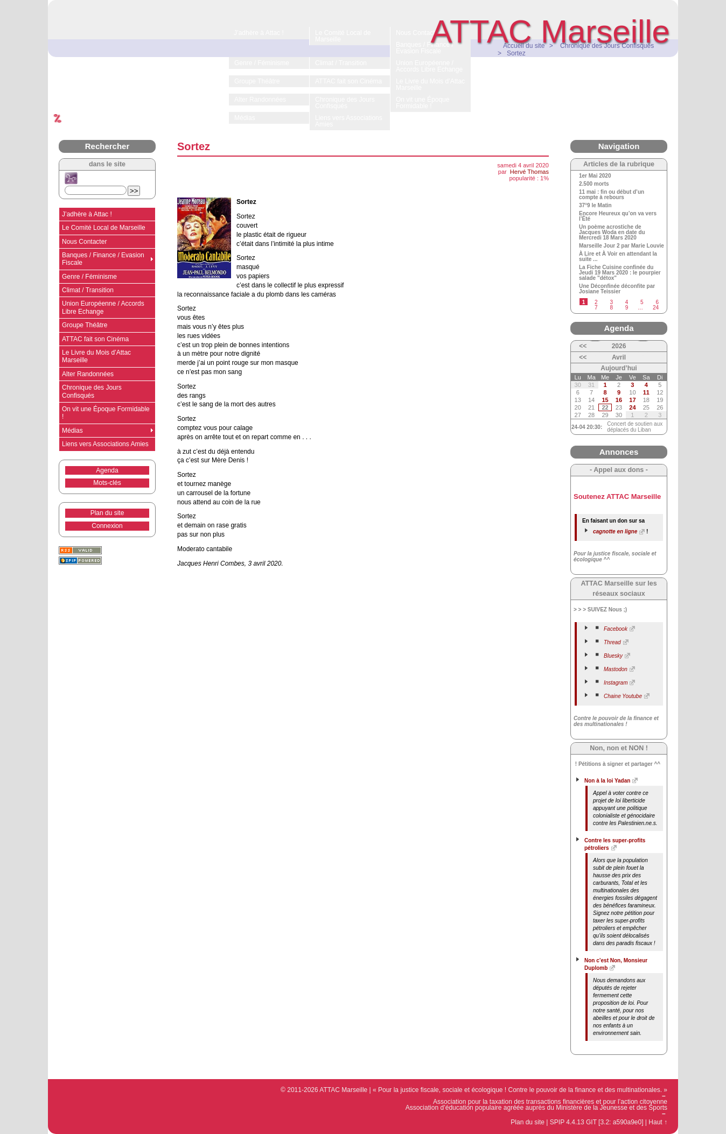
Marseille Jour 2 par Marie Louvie (621, 246)
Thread (612, 642)
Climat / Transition (88, 290)
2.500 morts (594, 184)
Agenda (107, 470)
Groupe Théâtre (85, 325)
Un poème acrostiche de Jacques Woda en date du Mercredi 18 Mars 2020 (612, 232)
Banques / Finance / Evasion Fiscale (103, 258)
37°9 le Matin (595, 205)
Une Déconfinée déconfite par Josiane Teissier (617, 289)
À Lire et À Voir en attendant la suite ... (618, 256)
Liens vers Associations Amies (105, 444)
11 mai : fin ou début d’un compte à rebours (611, 194)
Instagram (615, 683)
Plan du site (107, 513)
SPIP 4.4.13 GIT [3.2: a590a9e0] (597, 1122)
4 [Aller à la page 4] (627, 302)
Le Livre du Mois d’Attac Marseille (96, 356)
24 (632, 407)
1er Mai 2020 (595, 176)
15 (605, 400)
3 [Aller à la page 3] (611, 302)
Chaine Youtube (623, 696)
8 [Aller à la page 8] (611, 308)
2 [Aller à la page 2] (596, 302)
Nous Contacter (84, 241)
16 (619, 400)
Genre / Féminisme (89, 276)
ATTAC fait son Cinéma (95, 339)
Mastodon (615, 669)
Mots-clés (107, 483)
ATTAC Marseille (551, 31)
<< (583, 346)
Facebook (615, 629)
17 (632, 400)
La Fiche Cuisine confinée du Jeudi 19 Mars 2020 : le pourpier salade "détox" (620, 273)
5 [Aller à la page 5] (642, 302)
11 (646, 392)
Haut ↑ (657, 1122)
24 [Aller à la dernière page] (656, 308)
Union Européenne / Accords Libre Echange (103, 307)
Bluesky (613, 656)
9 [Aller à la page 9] (627, 308)
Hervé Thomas (529, 171)
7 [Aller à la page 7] (596, 308)
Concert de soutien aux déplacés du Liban (634, 427)
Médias (72, 430)
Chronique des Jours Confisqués (92, 391)
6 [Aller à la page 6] (657, 302)
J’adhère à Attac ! (87, 214)
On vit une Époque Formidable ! (106, 412)
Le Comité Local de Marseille (103, 227)
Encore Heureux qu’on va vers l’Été (618, 216)
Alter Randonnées (88, 374)
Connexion (107, 526)
